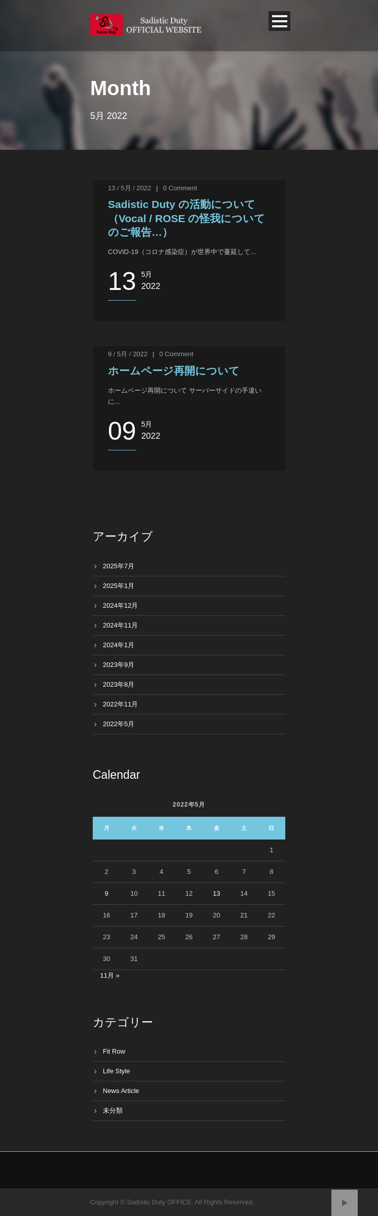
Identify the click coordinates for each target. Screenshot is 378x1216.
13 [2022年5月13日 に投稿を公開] (216, 893)
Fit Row (114, 1051)
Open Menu (279, 21)
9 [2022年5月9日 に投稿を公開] (106, 893)
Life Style (116, 1071)
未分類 (113, 1110)
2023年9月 (118, 664)
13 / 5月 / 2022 (129, 188)
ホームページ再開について (174, 370)
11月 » (110, 975)
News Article (121, 1091)
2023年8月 (118, 684)
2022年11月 (120, 704)
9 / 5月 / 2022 (127, 354)
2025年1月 (118, 586)
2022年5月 (118, 724)
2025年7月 (118, 566)
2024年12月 (120, 605)
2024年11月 (120, 625)
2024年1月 (118, 645)
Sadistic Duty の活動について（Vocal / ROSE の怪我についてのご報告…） (186, 218)
